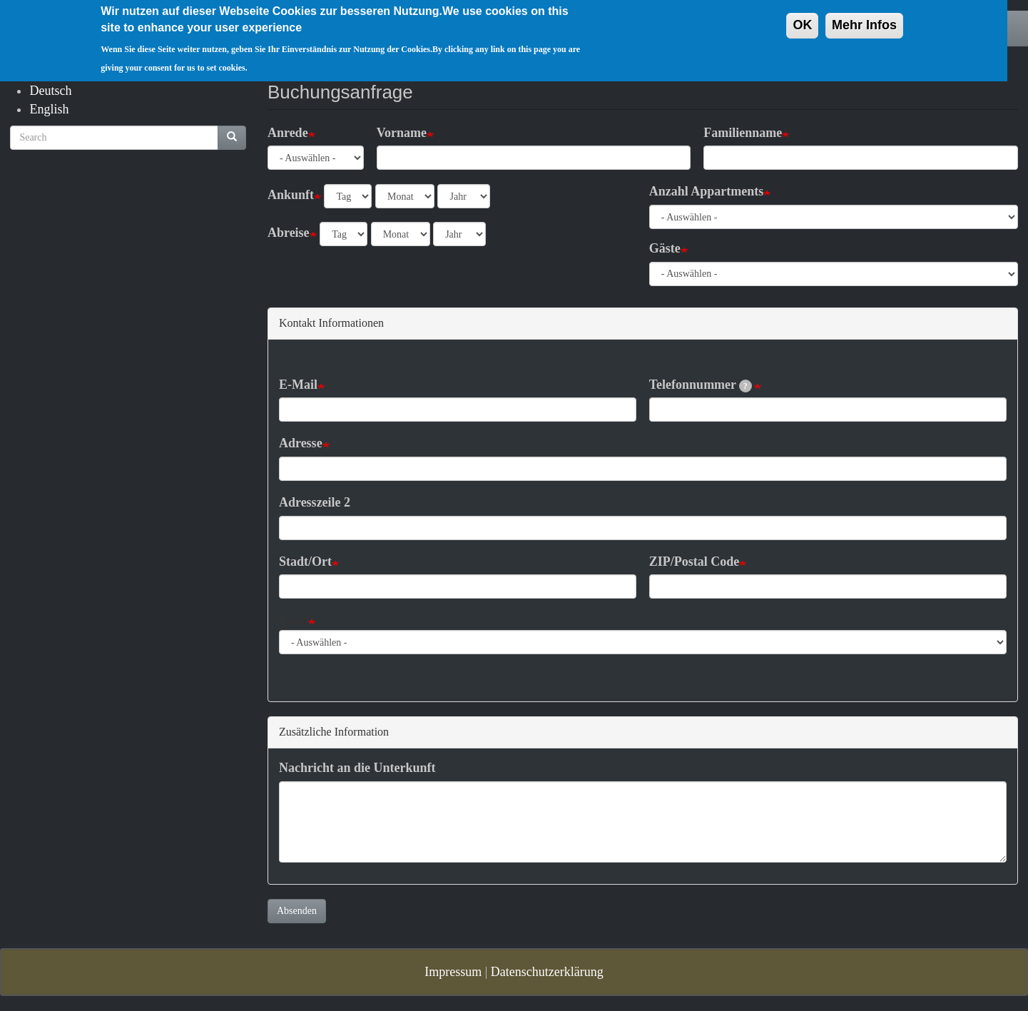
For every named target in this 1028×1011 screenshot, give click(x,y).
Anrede (288, 133)
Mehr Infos (864, 17)
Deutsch (50, 90)
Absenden (297, 910)
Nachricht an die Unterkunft (357, 768)
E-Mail (298, 384)
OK (802, 17)
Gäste (665, 248)
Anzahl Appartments (706, 191)
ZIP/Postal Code (694, 561)
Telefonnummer (700, 384)
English (48, 109)
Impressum (453, 972)
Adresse (300, 443)
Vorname (402, 133)
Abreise (289, 232)
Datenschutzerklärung (547, 972)
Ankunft (291, 195)
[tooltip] (745, 386)
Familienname (742, 133)
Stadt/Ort (305, 561)
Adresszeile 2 (314, 502)
